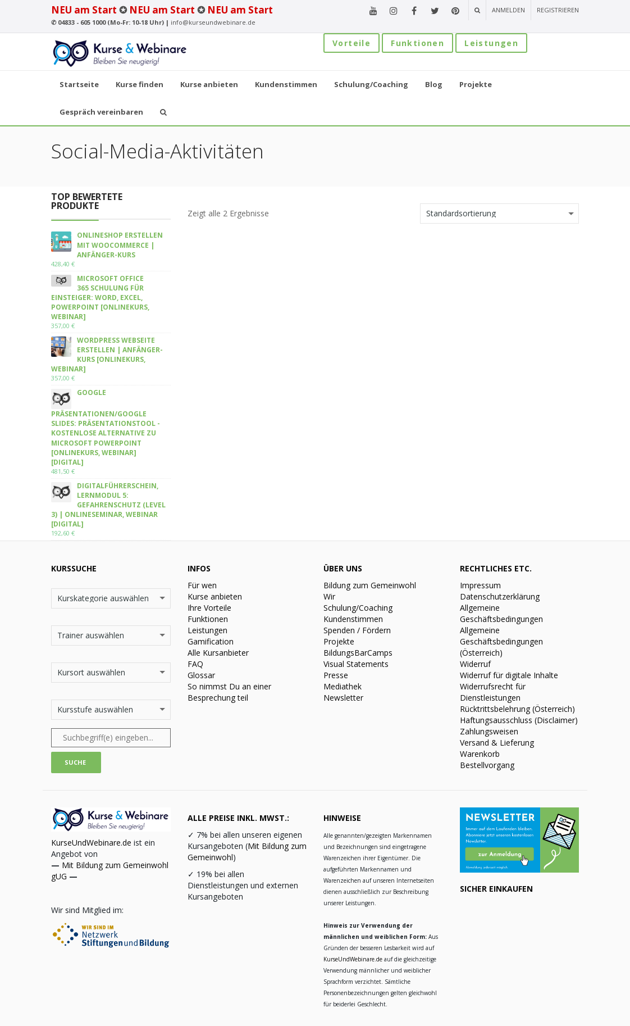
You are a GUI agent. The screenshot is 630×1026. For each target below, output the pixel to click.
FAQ (195, 664)
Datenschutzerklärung (500, 596)
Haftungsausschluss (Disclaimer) (519, 720)
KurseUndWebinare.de (91, 842)
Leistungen (491, 43)
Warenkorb (480, 753)
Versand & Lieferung (497, 742)
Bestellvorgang (487, 765)
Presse (335, 675)
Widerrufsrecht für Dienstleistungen (493, 692)
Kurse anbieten (215, 596)
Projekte (338, 641)
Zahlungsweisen (489, 731)
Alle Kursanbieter (218, 652)
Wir (329, 596)
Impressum (480, 585)
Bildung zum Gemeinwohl (369, 585)
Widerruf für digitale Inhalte (509, 675)
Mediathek (342, 686)
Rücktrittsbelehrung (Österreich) (517, 708)
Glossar (201, 675)
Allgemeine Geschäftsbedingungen (501, 613)
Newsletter (343, 697)
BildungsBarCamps (357, 652)
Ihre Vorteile (209, 607)
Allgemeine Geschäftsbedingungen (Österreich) (501, 641)
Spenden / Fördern (357, 630)
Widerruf (475, 664)
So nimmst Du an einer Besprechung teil (229, 692)
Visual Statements (356, 664)
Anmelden (508, 10)
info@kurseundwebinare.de (213, 22)
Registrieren (558, 10)
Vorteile (351, 43)
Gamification (211, 641)
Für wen (202, 585)
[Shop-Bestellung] (499, 213)
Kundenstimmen (353, 619)
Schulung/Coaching (357, 607)
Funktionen (417, 43)
